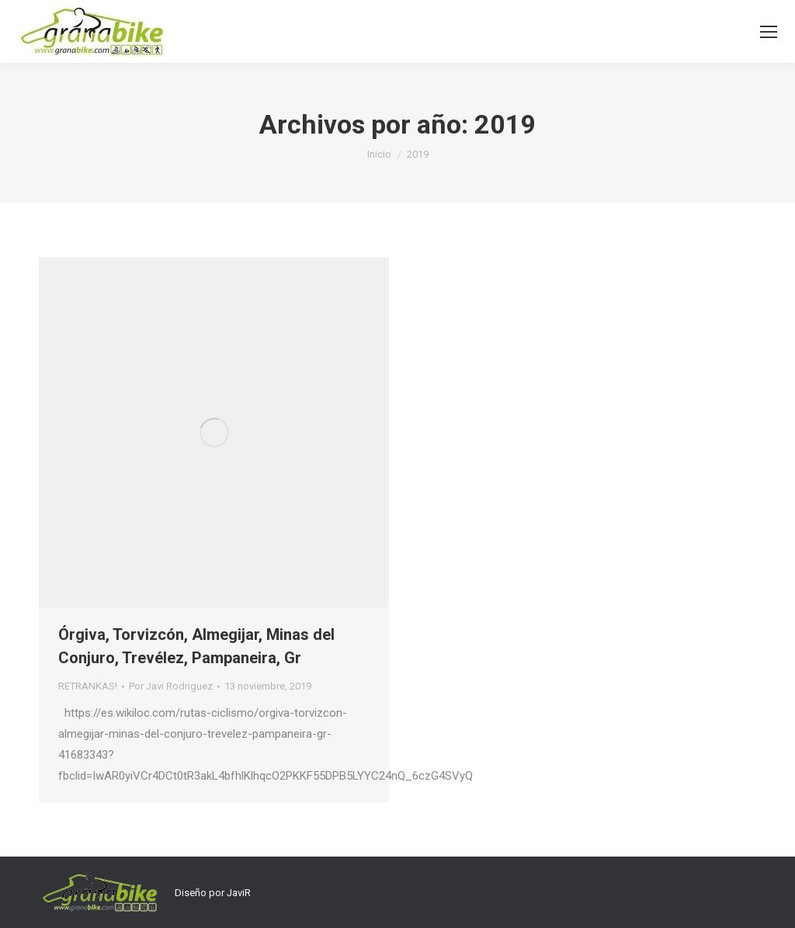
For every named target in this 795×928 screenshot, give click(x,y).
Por (171, 686)
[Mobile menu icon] (768, 32)
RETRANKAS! (87, 686)
